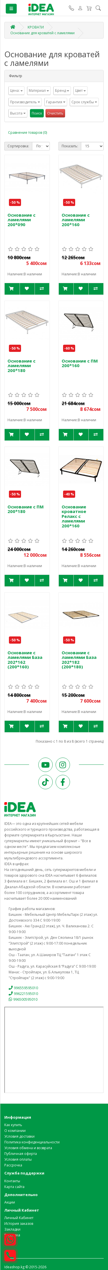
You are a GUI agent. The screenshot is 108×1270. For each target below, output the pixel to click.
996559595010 (23, 987)
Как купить (13, 1124)
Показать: (70, 146)
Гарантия (55, 102)
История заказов (18, 1223)
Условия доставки (19, 1136)
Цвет (80, 90)
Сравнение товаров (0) (27, 132)
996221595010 (23, 993)
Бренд (62, 90)
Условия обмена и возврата (28, 1147)
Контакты (12, 1181)
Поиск (37, 113)
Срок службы (84, 102)
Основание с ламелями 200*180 (21, 365)
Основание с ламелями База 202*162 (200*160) (24, 660)
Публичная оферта (20, 1153)
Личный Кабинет (18, 1217)
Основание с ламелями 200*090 (21, 219)
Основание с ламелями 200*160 (76, 219)
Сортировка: (18, 146)
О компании (15, 1130)
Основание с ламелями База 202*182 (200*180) (79, 660)
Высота (18, 113)
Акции (9, 1202)
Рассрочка (13, 1165)
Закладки (12, 1229)
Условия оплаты (18, 1159)
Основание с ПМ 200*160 (80, 363)
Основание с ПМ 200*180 (25, 509)
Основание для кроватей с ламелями (42, 32)
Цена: (16, 90)
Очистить (55, 113)
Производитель (25, 102)
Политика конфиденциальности (32, 1142)
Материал (39, 90)
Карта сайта (14, 1186)
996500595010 (23, 999)
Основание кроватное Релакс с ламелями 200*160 (74, 516)
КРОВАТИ (36, 27)
